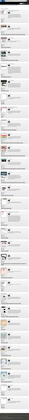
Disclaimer (2, 413)
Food (2, 367)
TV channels (3, 89)
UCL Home (2, 5)
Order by (2, 8)
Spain (2, 328)
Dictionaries (3, 288)
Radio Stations (3, 154)
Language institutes (4, 115)
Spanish (16, 5)
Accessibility (5, 413)
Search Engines (3, 102)
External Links (12, 5)
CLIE (4, 5)
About (13, 413)
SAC (6, 5)
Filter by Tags (6, 8)
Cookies (11, 413)
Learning (2, 341)
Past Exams (3, 276)
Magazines (3, 33)
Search (9, 5)
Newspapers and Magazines (4, 302)
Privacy (8, 413)
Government (3, 20)
